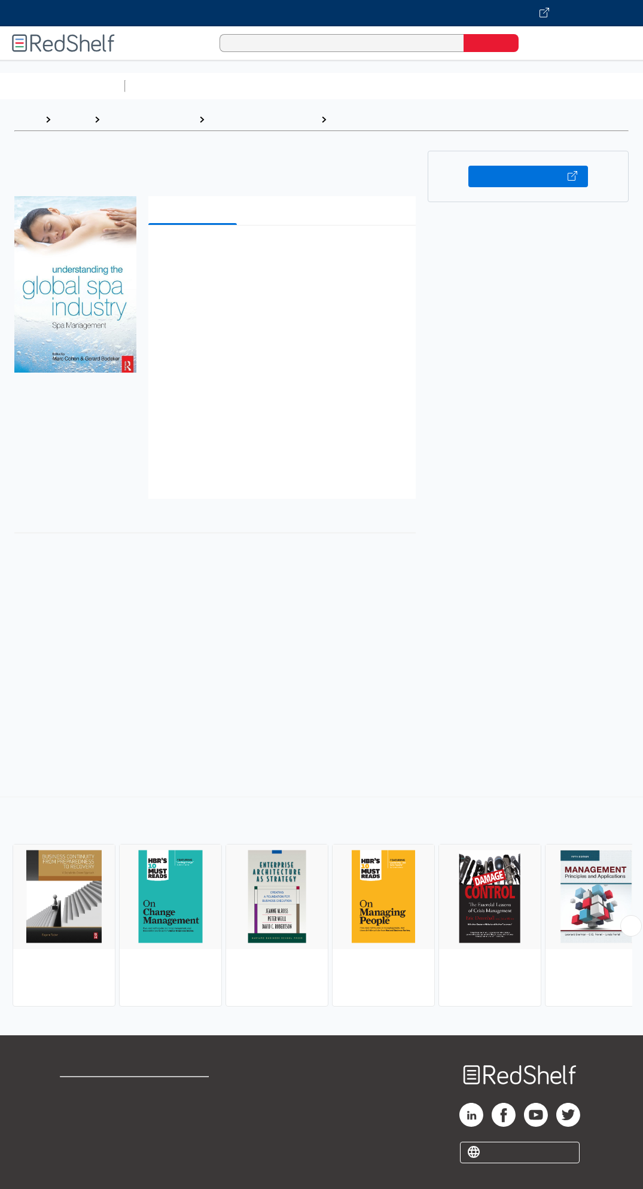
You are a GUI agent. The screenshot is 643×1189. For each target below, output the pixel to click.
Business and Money (149, 119)
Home (26, 119)
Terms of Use (190, 1091)
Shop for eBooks (98, 1091)
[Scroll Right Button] (631, 926)
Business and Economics (464, 86)
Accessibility (188, 1129)
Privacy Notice (93, 1129)
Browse (72, 119)
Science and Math (234, 86)
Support (78, 1110)
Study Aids (161, 86)
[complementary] (321, 903)
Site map (79, 1148)
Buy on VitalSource (528, 176)
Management (362, 119)
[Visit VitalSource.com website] (321, 13)
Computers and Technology (341, 86)
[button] (284, 252)
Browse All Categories (62, 86)
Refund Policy (190, 1110)
